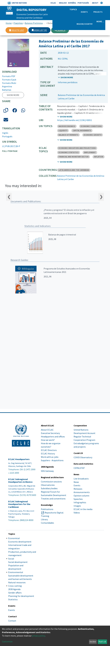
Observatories (48, 485)
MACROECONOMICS (67, 126)
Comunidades (47, 522)
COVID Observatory (83, 457)
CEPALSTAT (79, 468)
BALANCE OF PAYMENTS (68, 135)
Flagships (18, 23)
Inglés (5, 132)
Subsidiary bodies (49, 488)
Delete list (16, 30)
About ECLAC (47, 429)
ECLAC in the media (83, 509)
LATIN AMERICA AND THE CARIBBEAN (74, 170)
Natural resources (17, 582)
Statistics (13, 599)
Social (11, 558)
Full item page (9, 151)
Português (83, 3)
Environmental (15, 572)
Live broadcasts (81, 478)
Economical (14, 538)
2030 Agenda (14, 589)
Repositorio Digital (54, 512)
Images (77, 505)
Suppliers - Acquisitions (52, 460)
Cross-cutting (15, 585)
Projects (97, 12)
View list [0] (39, 30)
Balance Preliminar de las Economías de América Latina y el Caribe (35, 23)
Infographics (80, 502)
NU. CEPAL (63, 58)
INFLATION (98, 157)
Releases (78, 488)
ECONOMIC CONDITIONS (91, 126)
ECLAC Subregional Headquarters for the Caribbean (19, 504)
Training (45, 516)
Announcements (82, 492)
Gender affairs (15, 592)
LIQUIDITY (63, 130)
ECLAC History (48, 453)
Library (44, 519)
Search (60, 30)
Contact (12, 620)
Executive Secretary (50, 433)
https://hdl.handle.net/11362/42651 (74, 120)
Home (9, 23)
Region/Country (85, 24)
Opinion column (81, 495)
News (76, 482)
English (63, 3)
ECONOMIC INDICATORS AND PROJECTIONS (77, 148)
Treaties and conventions (53, 498)
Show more (13, 95)
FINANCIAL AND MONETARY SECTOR (74, 157)
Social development (18, 562)
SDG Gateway (47, 471)
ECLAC (53, 3)
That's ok (102, 641)
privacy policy (38, 635)
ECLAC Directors (49, 450)
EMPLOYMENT (90, 152)
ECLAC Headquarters (19, 459)
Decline (93, 641)
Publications (47, 509)
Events (84, 12)
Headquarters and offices (53, 436)
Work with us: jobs (49, 457)
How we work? (48, 440)
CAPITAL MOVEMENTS (82, 130)
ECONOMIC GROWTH (92, 135)
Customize (7, 641)
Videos (77, 512)
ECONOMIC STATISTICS (69, 152)
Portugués (7, 136)
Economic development (19, 541)
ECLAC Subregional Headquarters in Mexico (20, 480)
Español (72, 3)
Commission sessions (51, 481)
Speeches (78, 499)
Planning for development (21, 596)
